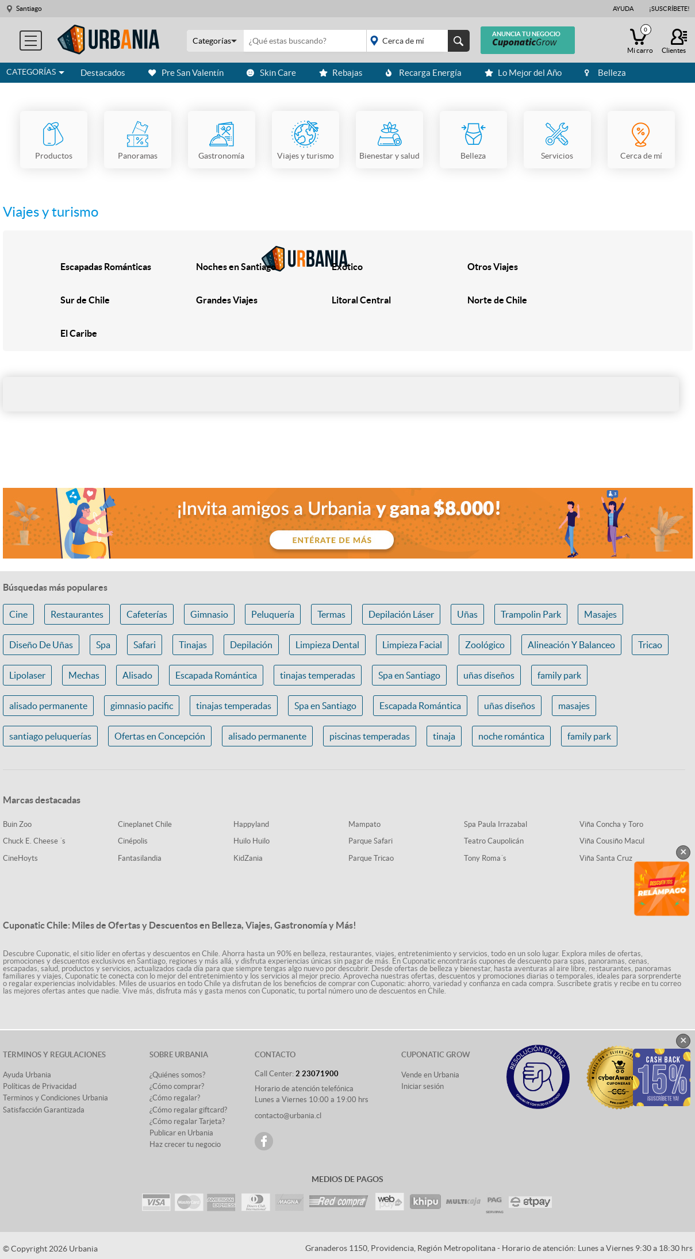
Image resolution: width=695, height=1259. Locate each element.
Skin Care (271, 73)
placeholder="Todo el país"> (416, 41)
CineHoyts (20, 858)
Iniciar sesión (422, 1086)
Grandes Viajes (227, 300)
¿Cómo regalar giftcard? (188, 1110)
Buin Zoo (17, 824)
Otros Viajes (492, 266)
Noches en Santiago (236, 266)
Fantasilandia (140, 858)
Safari (144, 645)
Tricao (650, 645)
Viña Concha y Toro (611, 824)
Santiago (29, 8)
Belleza (605, 73)
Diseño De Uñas (41, 645)
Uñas (467, 614)
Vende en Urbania (430, 1075)
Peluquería (272, 614)
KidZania (248, 858)
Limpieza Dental (327, 645)
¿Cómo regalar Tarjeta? (187, 1121)
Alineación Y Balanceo (571, 645)
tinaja (444, 736)
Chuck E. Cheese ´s (34, 841)
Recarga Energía (424, 73)
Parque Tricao (371, 858)
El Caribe (78, 333)
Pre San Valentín (186, 73)
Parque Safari (370, 841)
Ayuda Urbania (27, 1075)
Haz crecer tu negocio (185, 1144)
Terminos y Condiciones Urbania (55, 1098)
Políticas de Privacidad (39, 1086)
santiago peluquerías (50, 736)
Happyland (251, 824)
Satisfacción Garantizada (44, 1110)
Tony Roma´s (485, 858)
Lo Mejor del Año (523, 73)
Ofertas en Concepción (159, 736)
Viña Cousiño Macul (611, 841)
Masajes (600, 614)
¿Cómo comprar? (176, 1086)
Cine (18, 614)
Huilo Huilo (251, 841)
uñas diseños (488, 675)
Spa (103, 645)
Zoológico (485, 645)
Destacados (102, 73)
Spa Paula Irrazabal (495, 824)
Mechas (83, 675)
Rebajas (341, 73)
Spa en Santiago (409, 675)
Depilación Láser (401, 614)
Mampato (364, 824)
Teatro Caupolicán (494, 841)
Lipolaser (27, 675)
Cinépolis (133, 841)
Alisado (137, 675)
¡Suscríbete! (669, 8)
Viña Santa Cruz (605, 858)
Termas (331, 614)
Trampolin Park (531, 614)
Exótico (347, 266)
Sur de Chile (85, 300)
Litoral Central (361, 300)
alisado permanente (48, 705)
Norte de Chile (497, 300)
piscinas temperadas (369, 736)
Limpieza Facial (412, 645)
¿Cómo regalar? (174, 1098)
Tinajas (193, 645)
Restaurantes (77, 614)
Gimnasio (209, 614)
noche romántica (511, 736)
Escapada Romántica (216, 675)
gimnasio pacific (141, 705)
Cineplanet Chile (145, 824)
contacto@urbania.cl (288, 1115)
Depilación (251, 645)
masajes (574, 705)
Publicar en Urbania (181, 1133)
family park (559, 675)
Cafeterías (146, 614)
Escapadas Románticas (105, 266)
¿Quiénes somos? (177, 1075)
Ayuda (623, 8)
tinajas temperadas (317, 675)
